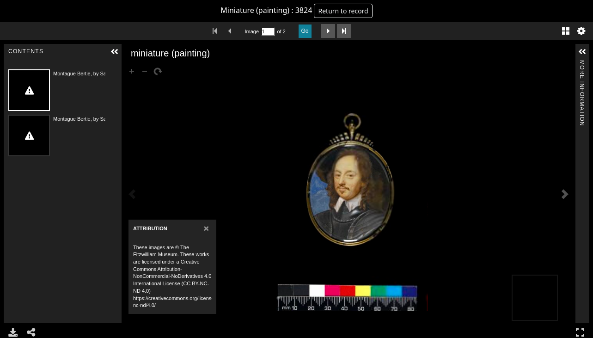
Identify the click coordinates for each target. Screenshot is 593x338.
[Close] (206, 228)
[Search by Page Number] (268, 31)
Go (305, 31)
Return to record (343, 10)
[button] (114, 51)
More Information (582, 64)
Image (252, 31)
